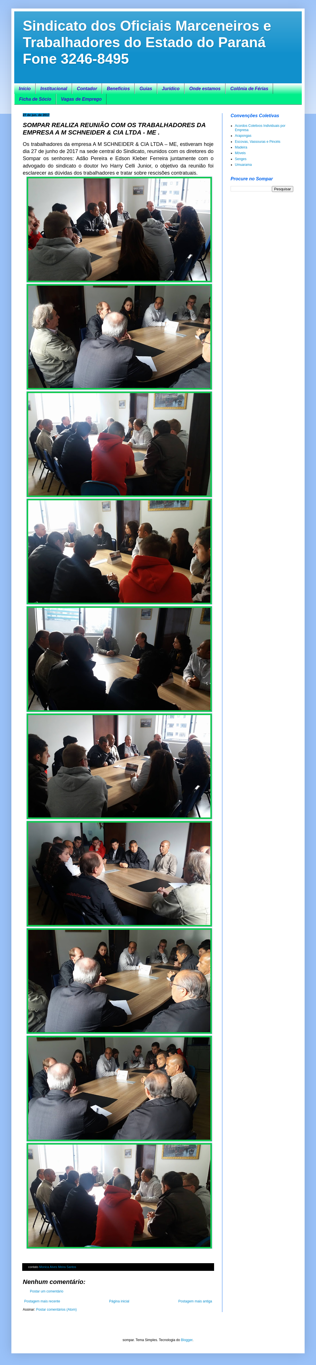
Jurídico (171, 88)
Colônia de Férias (249, 88)
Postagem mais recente (42, 1301)
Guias (145, 88)
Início (25, 88)
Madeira (241, 147)
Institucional (53, 88)
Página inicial (119, 1301)
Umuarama (243, 165)
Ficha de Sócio (35, 99)
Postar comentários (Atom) (56, 1310)
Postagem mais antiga (195, 1301)
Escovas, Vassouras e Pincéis (257, 142)
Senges (241, 159)
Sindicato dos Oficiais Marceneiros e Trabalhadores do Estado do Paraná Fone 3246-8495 (147, 42)
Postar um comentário (46, 1291)
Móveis (240, 153)
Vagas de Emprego (81, 99)
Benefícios (118, 88)
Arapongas (243, 136)
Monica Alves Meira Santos (57, 1267)
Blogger (186, 1340)
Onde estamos (205, 88)
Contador (87, 88)
